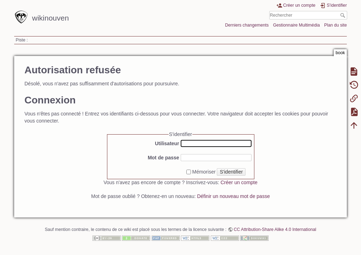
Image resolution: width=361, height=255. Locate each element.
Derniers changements (247, 25)
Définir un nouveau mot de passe (233, 196)
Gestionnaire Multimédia (296, 25)
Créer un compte (239, 182)
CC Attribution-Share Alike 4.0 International (275, 229)
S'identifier (231, 172)
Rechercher (343, 15)
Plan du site (335, 25)
